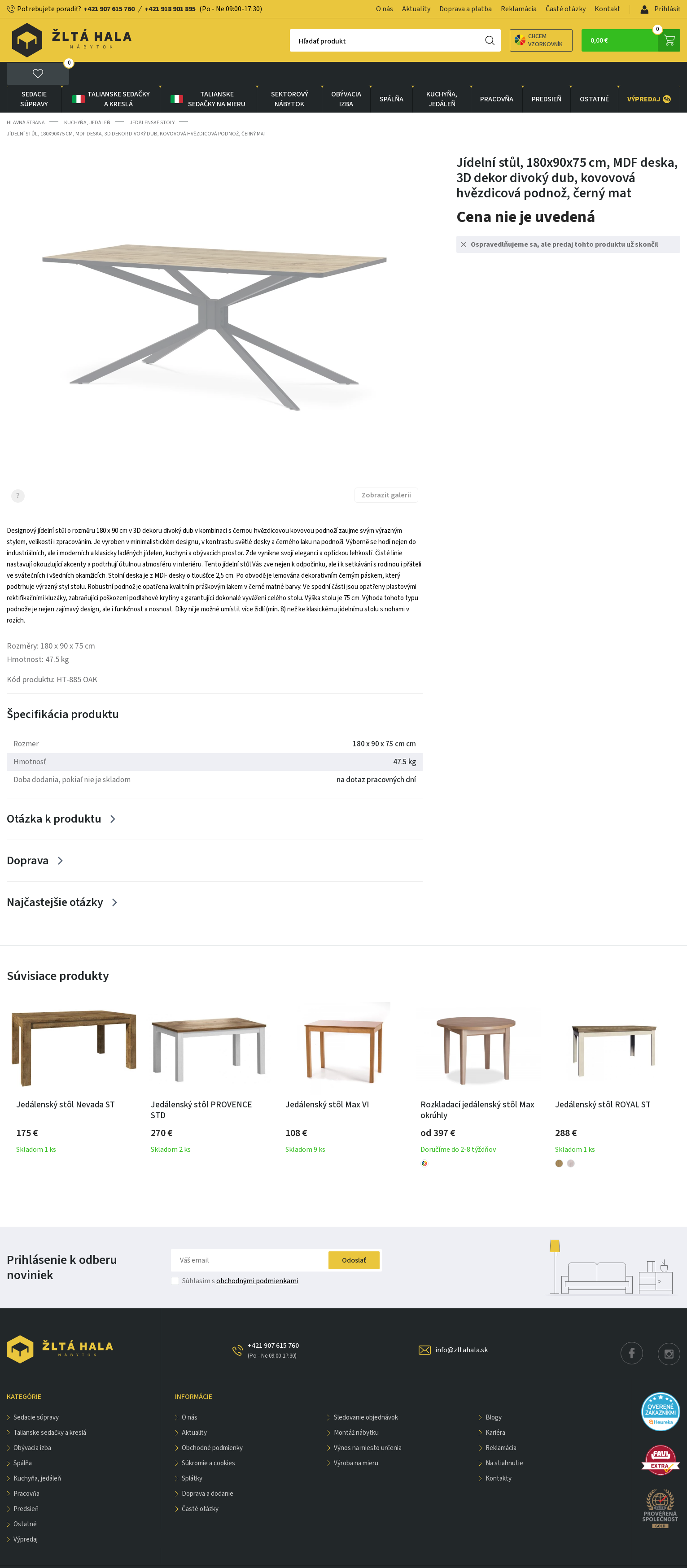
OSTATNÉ (594, 75)
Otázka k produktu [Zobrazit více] (54, 795)
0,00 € (635, 40)
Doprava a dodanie (207, 1470)
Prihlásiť (660, 9)
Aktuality (416, 9)
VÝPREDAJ (649, 75)
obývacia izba (346, 75)
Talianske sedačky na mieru (207, 75)
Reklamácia (519, 9)
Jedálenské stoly (152, 99)
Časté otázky (566, 9)
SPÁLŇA (391, 75)
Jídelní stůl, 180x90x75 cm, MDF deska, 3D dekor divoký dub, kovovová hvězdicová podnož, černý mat (137, 110)
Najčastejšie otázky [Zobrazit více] (55, 878)
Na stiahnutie (504, 1440)
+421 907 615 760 (109, 9)
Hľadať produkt (291, 41)
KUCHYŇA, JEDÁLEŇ (441, 75)
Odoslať (354, 1237)
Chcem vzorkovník (507, 40)
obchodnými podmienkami (257, 1258)
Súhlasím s (240, 1258)
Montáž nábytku (356, 1409)
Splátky (192, 1455)
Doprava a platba (465, 9)
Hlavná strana (26, 99)
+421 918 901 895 (170, 9)
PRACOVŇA (496, 75)
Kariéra (495, 1409)
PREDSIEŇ (546, 75)
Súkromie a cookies (208, 1440)
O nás (384, 9)
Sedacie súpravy (34, 75)
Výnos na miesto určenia (368, 1424)
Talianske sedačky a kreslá (110, 75)
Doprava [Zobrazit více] (28, 836)
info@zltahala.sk (461, 1327)
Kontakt (608, 9)
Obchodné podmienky (212, 1424)
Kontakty (499, 1455)
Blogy (494, 1394)
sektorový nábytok (289, 75)
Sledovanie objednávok (366, 1394)
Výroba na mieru (356, 1440)
